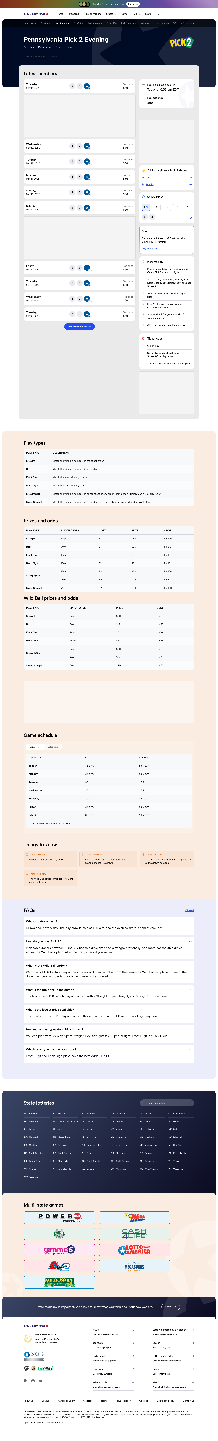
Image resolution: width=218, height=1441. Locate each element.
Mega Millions (93, 13)
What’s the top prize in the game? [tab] (109, 991)
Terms (104, 1395)
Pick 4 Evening (150, 24)
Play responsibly (66, 1395)
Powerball (74, 13)
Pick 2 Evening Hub (37, 56)
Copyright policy (165, 1395)
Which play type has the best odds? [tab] (109, 1051)
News (124, 13)
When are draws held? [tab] (109, 923)
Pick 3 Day (90, 24)
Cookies (143, 1395)
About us (28, 1395)
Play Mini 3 (149, 248)
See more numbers (79, 326)
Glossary (87, 1395)
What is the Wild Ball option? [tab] (109, 967)
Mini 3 (137, 13)
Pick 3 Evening (110, 24)
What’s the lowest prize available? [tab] (109, 1011)
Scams (45, 1395)
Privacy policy (123, 1395)
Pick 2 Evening (69, 24)
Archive (58, 56)
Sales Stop (59, 747)
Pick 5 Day (170, 24)
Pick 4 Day (130, 24)
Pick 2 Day (49, 24)
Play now (133, 4)
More (149, 13)
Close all (189, 911)
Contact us (171, 1301)
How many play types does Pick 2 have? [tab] (109, 1031)
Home (60, 13)
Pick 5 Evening (190, 24)
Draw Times (37, 747)
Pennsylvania (31, 24)
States (111, 13)
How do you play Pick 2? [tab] (109, 943)
